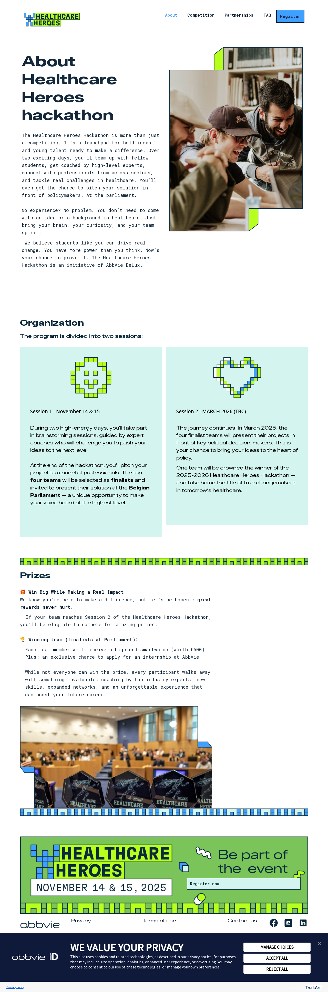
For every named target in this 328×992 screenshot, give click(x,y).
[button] (319, 942)
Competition (200, 16)
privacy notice (199, 956)
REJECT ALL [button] (277, 969)
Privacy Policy (15, 987)
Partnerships (239, 16)
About (171, 16)
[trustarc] (313, 987)
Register (290, 16)
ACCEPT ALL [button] (277, 958)
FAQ (267, 16)
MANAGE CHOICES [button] (277, 947)
